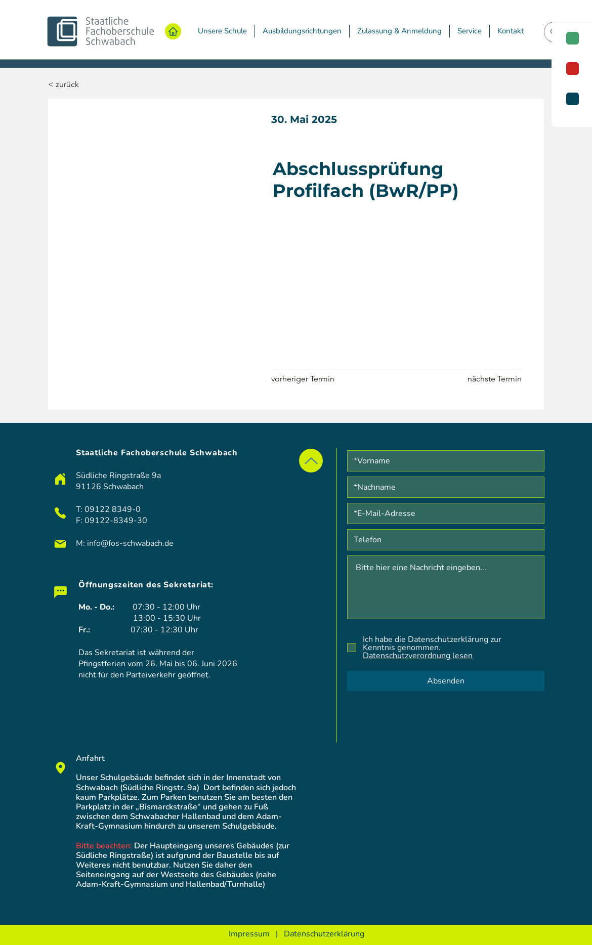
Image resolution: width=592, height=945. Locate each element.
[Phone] (60, 513)
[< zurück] (81, 84)
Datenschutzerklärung (324, 933)
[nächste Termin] (494, 379)
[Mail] (60, 543)
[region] (572, 76)
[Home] (173, 31)
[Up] (311, 461)
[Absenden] (445, 681)
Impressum (249, 933)
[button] (222, 31)
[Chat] (60, 591)
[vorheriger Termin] (307, 379)
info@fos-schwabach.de (130, 543)
